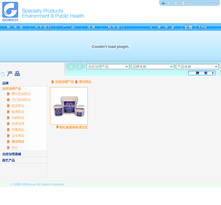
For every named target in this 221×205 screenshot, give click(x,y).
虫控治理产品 (11, 88)
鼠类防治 (18, 111)
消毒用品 (18, 129)
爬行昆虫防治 (21, 93)
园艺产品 (8, 160)
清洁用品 (18, 141)
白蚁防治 (18, 117)
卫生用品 (18, 135)
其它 (15, 147)
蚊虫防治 (18, 105)
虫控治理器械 (11, 154)
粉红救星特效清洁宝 (74, 127)
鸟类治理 (18, 123)
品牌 (5, 83)
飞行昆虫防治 (21, 99)
